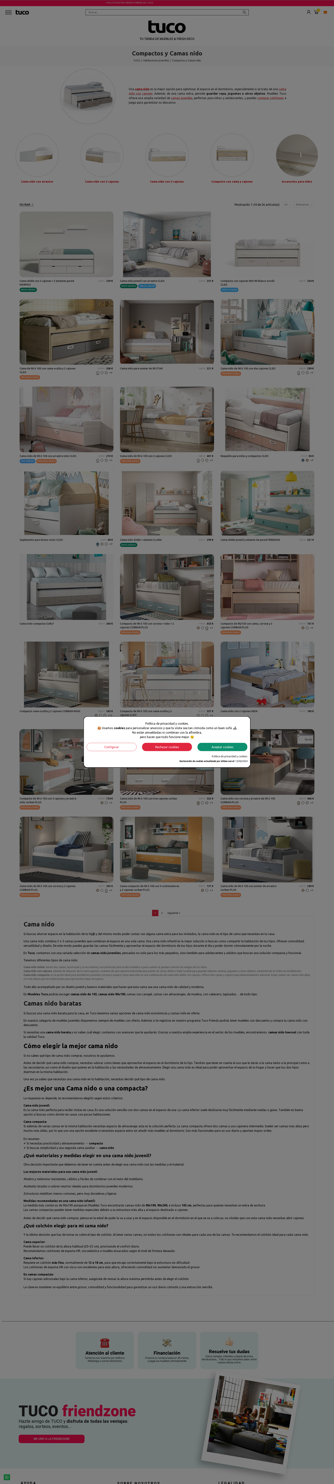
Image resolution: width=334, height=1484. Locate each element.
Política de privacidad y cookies (229, 756)
